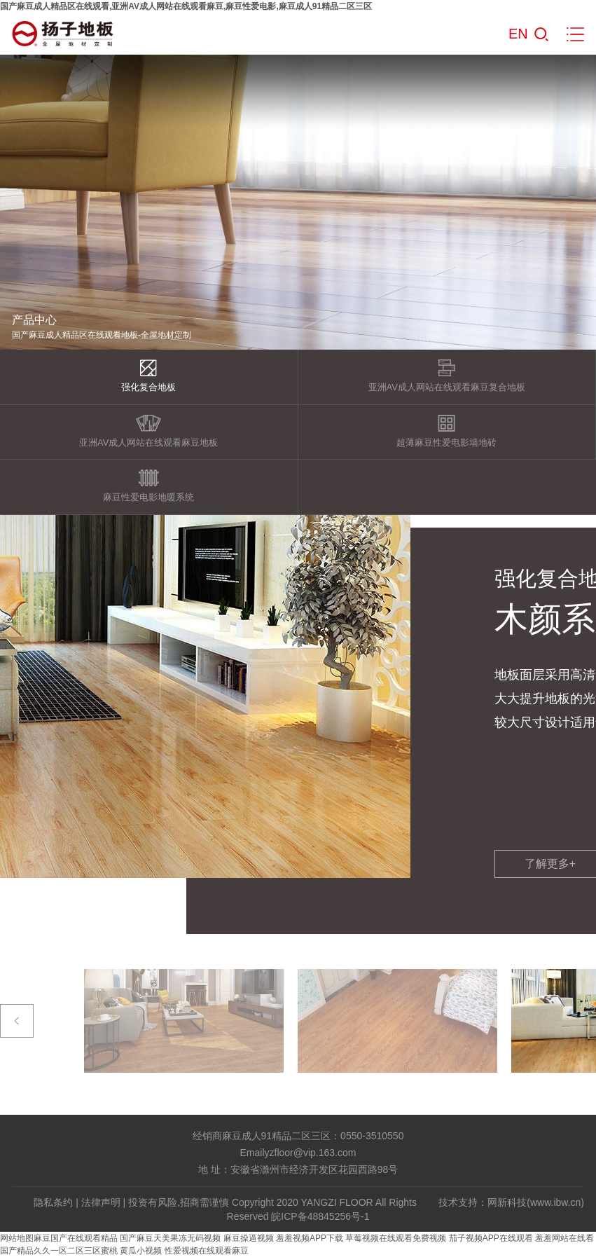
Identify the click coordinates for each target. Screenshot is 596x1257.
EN (518, 33)
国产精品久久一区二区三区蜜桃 (59, 1251)
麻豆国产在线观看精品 (76, 1238)
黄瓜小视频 (141, 1251)
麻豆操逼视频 (248, 1238)
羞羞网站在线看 (564, 1238)
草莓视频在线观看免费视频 (395, 1238)
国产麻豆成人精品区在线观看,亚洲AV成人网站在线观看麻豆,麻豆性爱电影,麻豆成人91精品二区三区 (186, 6)
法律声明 (100, 1202)
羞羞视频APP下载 (309, 1238)
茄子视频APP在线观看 (491, 1238)
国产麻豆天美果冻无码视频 (170, 1238)
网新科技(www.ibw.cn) (535, 1202)
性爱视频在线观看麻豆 (207, 1251)
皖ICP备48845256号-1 (320, 1216)
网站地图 (17, 1238)
